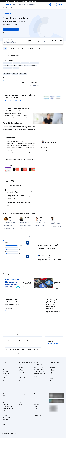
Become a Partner (6, 417)
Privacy (35, 401)
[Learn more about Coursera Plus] (20, 34)
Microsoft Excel (6, 375)
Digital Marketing (6, 371)
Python (4, 379)
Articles (35, 408)
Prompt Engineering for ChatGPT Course (40, 382)
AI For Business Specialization (39, 367)
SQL (4, 381)
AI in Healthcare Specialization (39, 371)
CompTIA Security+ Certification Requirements (55, 373)
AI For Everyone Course (38, 369)
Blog (19, 401)
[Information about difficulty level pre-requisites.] (39, 41)
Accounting (5, 364)
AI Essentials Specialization (39, 366)
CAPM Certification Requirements (53, 367)
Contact (35, 406)
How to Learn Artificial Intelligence (54, 383)
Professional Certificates (7, 406)
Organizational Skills (7, 68)
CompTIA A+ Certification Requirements (54, 370)
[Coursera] (7, 4)
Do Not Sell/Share (37, 415)
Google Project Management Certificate (24, 375)
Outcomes (12, 48)
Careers (4, 401)
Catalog (4, 403)
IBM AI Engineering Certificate (24, 379)
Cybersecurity (5, 368)
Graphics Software (23, 73)
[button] (19, 4)
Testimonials (30, 48)
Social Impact (5, 419)
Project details (21, 48)
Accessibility (36, 404)
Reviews (38, 48)
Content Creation (25, 63)
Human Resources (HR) (7, 373)
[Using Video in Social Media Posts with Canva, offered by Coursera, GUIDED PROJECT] (58, 282)
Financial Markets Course (38, 378)
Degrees (4, 410)
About (5, 48)
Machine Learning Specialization (40, 380)
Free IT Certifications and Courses (54, 378)
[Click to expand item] (8, 169)
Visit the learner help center (52, 343)
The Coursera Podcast (23, 403)
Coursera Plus (5, 404)
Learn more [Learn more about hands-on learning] (54, 41)
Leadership (5, 399)
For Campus (5, 415)
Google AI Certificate (22, 364)
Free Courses (5, 421)
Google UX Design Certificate (24, 377)
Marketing (19, 7)
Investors (36, 397)
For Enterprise (5, 412)
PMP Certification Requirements (55, 385)
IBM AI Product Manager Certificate (23, 381)
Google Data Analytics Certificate (23, 370)
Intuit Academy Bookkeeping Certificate (24, 386)
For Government (6, 414)
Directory (36, 410)
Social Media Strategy (34, 63)
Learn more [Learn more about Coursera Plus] (8, 310)
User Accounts (33, 65)
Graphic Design (16, 68)
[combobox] (35, 4)
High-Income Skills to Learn (55, 380)
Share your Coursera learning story (8, 424)
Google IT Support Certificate (24, 372)
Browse (7, 7)
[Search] (50, 4)
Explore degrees (30, 310)
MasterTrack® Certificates (8, 408)
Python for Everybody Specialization (38, 385)
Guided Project (8, 40)
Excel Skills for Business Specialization (38, 376)
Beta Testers (21, 399)
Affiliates (35, 412)
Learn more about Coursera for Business (13, 100)
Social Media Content (7, 63)
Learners (20, 395)
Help (35, 403)
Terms (35, 399)
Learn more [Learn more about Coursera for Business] (49, 315)
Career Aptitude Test (54, 364)
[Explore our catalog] (14, 4)
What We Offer (5, 397)
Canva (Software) (7, 73)
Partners (20, 397)
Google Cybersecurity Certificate (23, 367)
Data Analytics (5, 369)
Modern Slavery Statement (39, 414)
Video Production (16, 63)
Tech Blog (20, 404)
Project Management (7, 377)
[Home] (3, 8)
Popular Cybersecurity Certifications (54, 387)
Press (35, 395)
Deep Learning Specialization (39, 373)
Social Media (26, 65)
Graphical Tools (15, 73)
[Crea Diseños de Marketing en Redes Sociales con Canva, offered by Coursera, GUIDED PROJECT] (27, 282)
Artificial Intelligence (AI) (7, 366)
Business (13, 7)
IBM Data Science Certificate (24, 384)
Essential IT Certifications (54, 375)
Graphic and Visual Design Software (10, 65)
